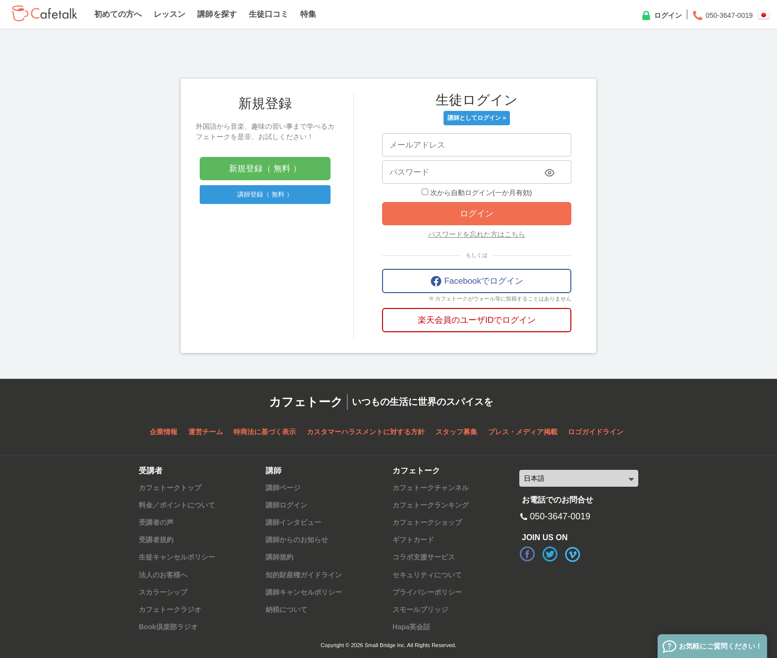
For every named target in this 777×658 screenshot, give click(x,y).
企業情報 (163, 432)
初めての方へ (118, 14)
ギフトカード (413, 540)
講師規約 (279, 557)
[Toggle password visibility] (550, 173)
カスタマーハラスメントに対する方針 (366, 432)
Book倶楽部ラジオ (168, 627)
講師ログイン (286, 505)
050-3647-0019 (722, 16)
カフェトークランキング (430, 505)
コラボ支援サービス (423, 557)
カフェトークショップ (427, 522)
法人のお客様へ (163, 575)
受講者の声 (156, 522)
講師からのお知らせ (297, 540)
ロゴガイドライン (595, 432)
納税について (286, 609)
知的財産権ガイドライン (304, 575)
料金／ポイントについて (177, 505)
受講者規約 (156, 540)
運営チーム (205, 432)
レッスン (169, 14)
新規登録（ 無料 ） (265, 168)
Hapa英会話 (411, 627)
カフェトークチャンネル (430, 488)
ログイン (661, 16)
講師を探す (217, 14)
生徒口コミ (268, 14)
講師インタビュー (293, 522)
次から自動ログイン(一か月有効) (477, 193)
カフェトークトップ (170, 488)
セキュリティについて (427, 575)
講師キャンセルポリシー (304, 592)
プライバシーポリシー (427, 592)
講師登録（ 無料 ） (264, 194)
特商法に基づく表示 (264, 432)
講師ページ (283, 488)
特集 (308, 14)
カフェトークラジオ (170, 609)
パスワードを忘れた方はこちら (476, 234)
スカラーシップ (163, 592)
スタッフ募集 (456, 432)
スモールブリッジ (420, 609)
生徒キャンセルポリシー (177, 557)
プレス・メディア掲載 (522, 432)
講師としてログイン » (476, 117)
